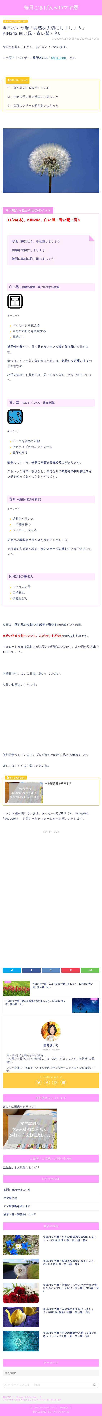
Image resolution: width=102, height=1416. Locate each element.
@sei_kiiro (58, 57)
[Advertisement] (51, 869)
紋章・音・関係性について (20, 1214)
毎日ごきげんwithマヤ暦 (51, 7)
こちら (7, 1167)
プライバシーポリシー (44, 1408)
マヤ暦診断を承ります (17, 1206)
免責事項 (64, 1408)
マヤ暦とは (10, 1198)
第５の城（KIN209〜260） (15, 21)
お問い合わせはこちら (17, 1189)
